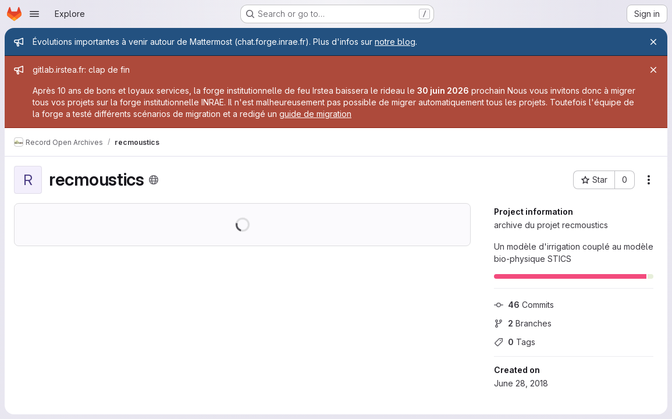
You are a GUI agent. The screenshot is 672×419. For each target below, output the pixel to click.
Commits (524, 305)
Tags (514, 342)
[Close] (653, 42)
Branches (523, 323)
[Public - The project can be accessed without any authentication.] (153, 179)
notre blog (395, 42)
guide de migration (315, 114)
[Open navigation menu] (34, 14)
